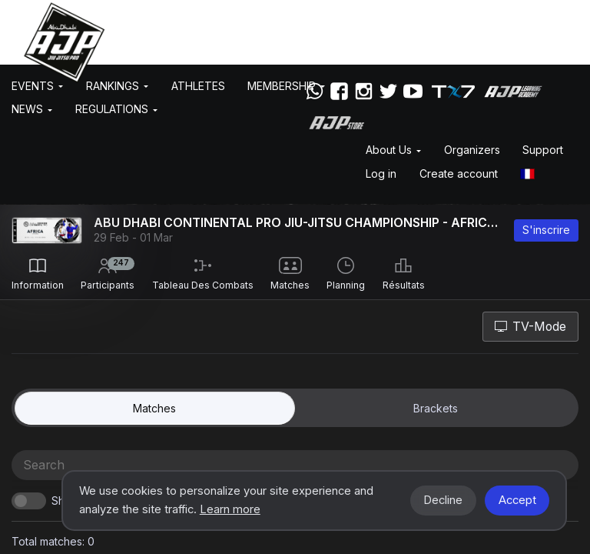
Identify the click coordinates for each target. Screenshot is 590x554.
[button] (528, 173)
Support (542, 149)
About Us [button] (393, 149)
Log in (381, 173)
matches (154, 408)
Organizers (472, 149)
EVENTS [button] (37, 85)
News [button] (32, 108)
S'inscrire (546, 229)
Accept (517, 500)
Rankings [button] (117, 85)
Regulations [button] (116, 108)
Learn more (230, 509)
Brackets (435, 408)
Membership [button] (286, 85)
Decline (442, 500)
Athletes (198, 85)
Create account (458, 173)
